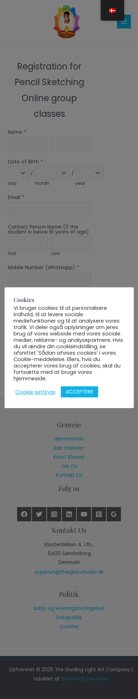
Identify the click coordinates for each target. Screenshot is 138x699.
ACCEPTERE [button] (79, 391)
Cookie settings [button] (35, 392)
